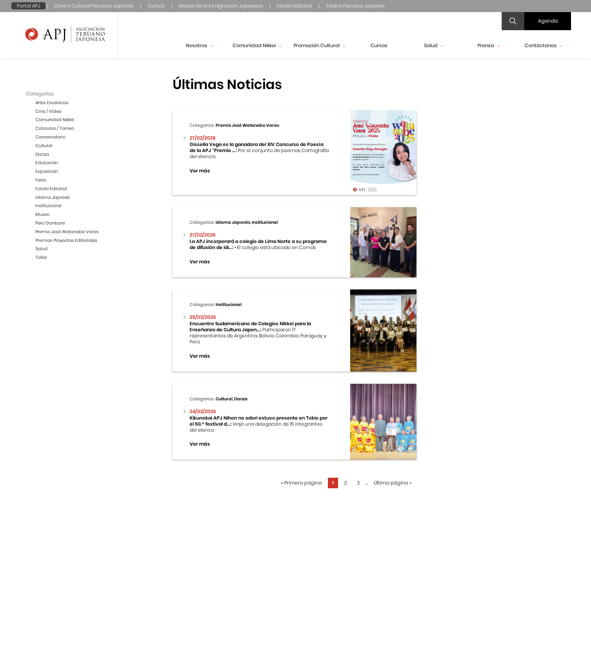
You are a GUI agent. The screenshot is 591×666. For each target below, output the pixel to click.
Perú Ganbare (50, 223)
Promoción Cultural (319, 45)
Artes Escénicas (52, 103)
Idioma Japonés (52, 197)
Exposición (46, 171)
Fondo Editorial (294, 5)
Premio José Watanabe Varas (67, 232)
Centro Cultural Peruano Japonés (94, 5)
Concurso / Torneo (54, 128)
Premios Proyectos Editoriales (66, 240)
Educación (46, 163)
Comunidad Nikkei (257, 45)
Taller (41, 257)
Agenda (548, 21)
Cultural (43, 146)
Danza (42, 154)
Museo (42, 214)
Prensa (489, 45)
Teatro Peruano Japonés (355, 5)
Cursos (156, 5)
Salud (433, 45)
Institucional (48, 206)
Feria (40, 180)
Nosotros (199, 45)
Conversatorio (50, 137)
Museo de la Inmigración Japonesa (221, 5)
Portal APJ (28, 5)
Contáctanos (543, 45)
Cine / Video (48, 111)
